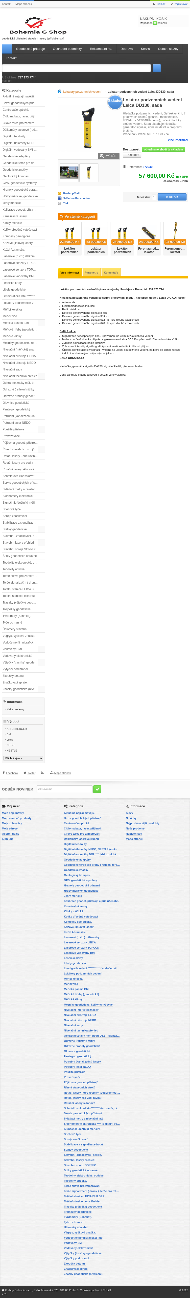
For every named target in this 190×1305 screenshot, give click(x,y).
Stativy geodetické (15, 534)
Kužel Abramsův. (14, 254)
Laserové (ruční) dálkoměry (21, 261)
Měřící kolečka (12, 314)
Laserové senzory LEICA (19, 267)
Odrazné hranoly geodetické (21, 401)
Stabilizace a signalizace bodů (23, 527)
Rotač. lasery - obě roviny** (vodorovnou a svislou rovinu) (24, 460)
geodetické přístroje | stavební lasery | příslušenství (24, 30)
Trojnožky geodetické (17, 614)
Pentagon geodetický (16, 414)
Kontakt (6, 3)
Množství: (141, 202)
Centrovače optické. (16, 114)
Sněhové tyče (12, 514)
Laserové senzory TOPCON (21, 274)
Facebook (12, 783)
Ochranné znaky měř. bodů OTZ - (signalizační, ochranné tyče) (24, 387)
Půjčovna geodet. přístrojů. (20, 447)
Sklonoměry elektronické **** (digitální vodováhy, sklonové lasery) (24, 500)
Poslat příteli (71, 198)
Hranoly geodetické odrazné (21, 194)
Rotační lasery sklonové (18, 474)
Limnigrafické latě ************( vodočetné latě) (24, 301)
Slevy (129, 820)
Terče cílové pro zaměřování (21, 580)
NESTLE (12, 757)
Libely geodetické (14, 294)
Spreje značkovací (15, 520)
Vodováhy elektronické (17, 660)
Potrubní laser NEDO (17, 427)
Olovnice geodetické (16, 407)
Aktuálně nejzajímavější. (19, 101)
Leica (10, 747)
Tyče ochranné (12, 627)
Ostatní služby (168, 53)
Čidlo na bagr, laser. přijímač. (22, 121)
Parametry (92, 277)
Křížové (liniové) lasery (18, 247)
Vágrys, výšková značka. (19, 640)
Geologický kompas (16, 181)
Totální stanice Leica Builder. (21, 600)
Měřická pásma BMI (16, 327)
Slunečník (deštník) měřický (21, 507)
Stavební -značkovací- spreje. (22, 540)
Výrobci (13, 729)
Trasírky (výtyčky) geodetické (22, 607)
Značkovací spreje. (15, 687)
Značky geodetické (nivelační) (22, 694)
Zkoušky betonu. (13, 680)
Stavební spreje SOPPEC (20, 554)
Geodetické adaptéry (16, 161)
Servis (145, 53)
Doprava (126, 53)
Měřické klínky (12, 341)
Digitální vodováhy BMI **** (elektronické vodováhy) (24, 154)
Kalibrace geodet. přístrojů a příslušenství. (24, 214)
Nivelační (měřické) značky (20, 354)
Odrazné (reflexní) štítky (18, 394)
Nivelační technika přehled (20, 381)
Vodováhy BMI (12, 654)
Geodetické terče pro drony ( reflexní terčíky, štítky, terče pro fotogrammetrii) (24, 167)
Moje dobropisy (12, 830)
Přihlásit (160, 3)
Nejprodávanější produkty (142, 830)
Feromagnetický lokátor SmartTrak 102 (176, 257)
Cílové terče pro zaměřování (21, 127)
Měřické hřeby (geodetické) (21, 334)
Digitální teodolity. (14, 141)
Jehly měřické (12, 207)
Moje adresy (10, 835)
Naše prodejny (15, 714)
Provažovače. (12, 440)
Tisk (66, 208)
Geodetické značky (15, 174)
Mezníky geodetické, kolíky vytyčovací (24, 347)
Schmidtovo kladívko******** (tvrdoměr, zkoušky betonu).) (24, 480)
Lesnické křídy (12, 287)
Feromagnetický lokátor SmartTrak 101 (149, 257)
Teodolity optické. (14, 574)
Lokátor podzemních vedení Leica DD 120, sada (96, 259)
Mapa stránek (23, 3)
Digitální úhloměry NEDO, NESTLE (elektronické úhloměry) (24, 147)
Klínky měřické (12, 227)
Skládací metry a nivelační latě (23, 494)
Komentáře (113, 277)
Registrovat (181, 3)
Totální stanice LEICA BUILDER (24, 594)
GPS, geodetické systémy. (20, 187)
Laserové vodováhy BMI (19, 281)
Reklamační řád (101, 53)
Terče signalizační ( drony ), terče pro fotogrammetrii (24, 587)
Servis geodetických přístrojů (22, 487)
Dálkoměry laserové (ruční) (20, 134)
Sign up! (7, 846)
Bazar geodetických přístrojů (21, 108)
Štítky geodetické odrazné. (20, 560)
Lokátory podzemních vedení (22, 307)
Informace (15, 706)
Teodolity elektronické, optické (22, 567)
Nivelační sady (12, 374)
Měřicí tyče (10, 321)
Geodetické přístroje (30, 53)
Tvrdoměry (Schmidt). (17, 620)
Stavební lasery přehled (18, 547)
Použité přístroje (13, 434)
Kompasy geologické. (17, 241)
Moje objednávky (13, 820)
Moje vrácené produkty (17, 825)
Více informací (178, 145)
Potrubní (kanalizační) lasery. (22, 421)
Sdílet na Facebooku (76, 203)
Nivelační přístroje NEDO (19, 367)
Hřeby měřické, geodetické (20, 201)
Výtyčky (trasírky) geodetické (22, 667)
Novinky (131, 825)
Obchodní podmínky (67, 53)
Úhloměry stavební (15, 634)
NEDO (11, 752)
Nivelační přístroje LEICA (19, 361)
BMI (9, 741)
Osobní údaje (10, 840)
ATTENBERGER (17, 736)
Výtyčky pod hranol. (16, 674)
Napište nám (134, 840)
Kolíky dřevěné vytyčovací (20, 234)
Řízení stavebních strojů (19, 454)
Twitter (31, 783)
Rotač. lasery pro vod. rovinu (22, 467)
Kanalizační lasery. (15, 221)
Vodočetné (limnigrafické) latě (22, 647)
